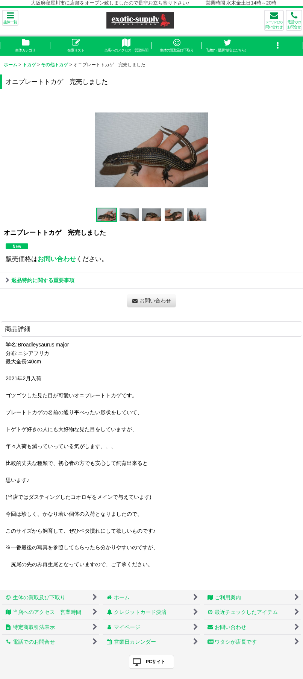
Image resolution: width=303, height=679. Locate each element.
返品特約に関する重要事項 (40, 280)
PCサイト (156, 661)
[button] (10, 18)
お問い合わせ (57, 259)
